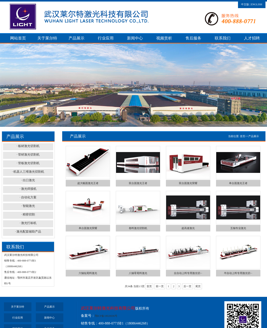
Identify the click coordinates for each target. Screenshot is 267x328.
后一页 (187, 286)
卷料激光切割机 (138, 228)
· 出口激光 (28, 180)
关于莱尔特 (47, 38)
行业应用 (106, 38)
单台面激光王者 (238, 183)
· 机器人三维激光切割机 (28, 171)
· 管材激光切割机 (28, 154)
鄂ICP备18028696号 (106, 315)
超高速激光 (188, 228)
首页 (242, 136)
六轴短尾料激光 (88, 273)
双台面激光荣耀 (188, 183)
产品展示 (76, 38)
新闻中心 (135, 38)
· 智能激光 (28, 206)
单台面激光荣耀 (88, 228)
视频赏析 (164, 38)
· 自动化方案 (28, 197)
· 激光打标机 (28, 223)
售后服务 (193, 38)
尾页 (198, 286)
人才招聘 (252, 38)
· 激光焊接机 (28, 188)
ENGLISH (256, 4)
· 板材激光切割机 (28, 146)
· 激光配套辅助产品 (28, 231)
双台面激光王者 (138, 183)
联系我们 (223, 38)
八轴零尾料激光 (138, 273)
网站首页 (18, 38)
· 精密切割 (28, 214)
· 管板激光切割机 (28, 163)
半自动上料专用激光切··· (238, 273)
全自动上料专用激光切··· (188, 273)
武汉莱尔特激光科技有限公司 (108, 308)
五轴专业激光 (238, 228)
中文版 (245, 4)
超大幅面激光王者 (87, 183)
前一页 (160, 286)
